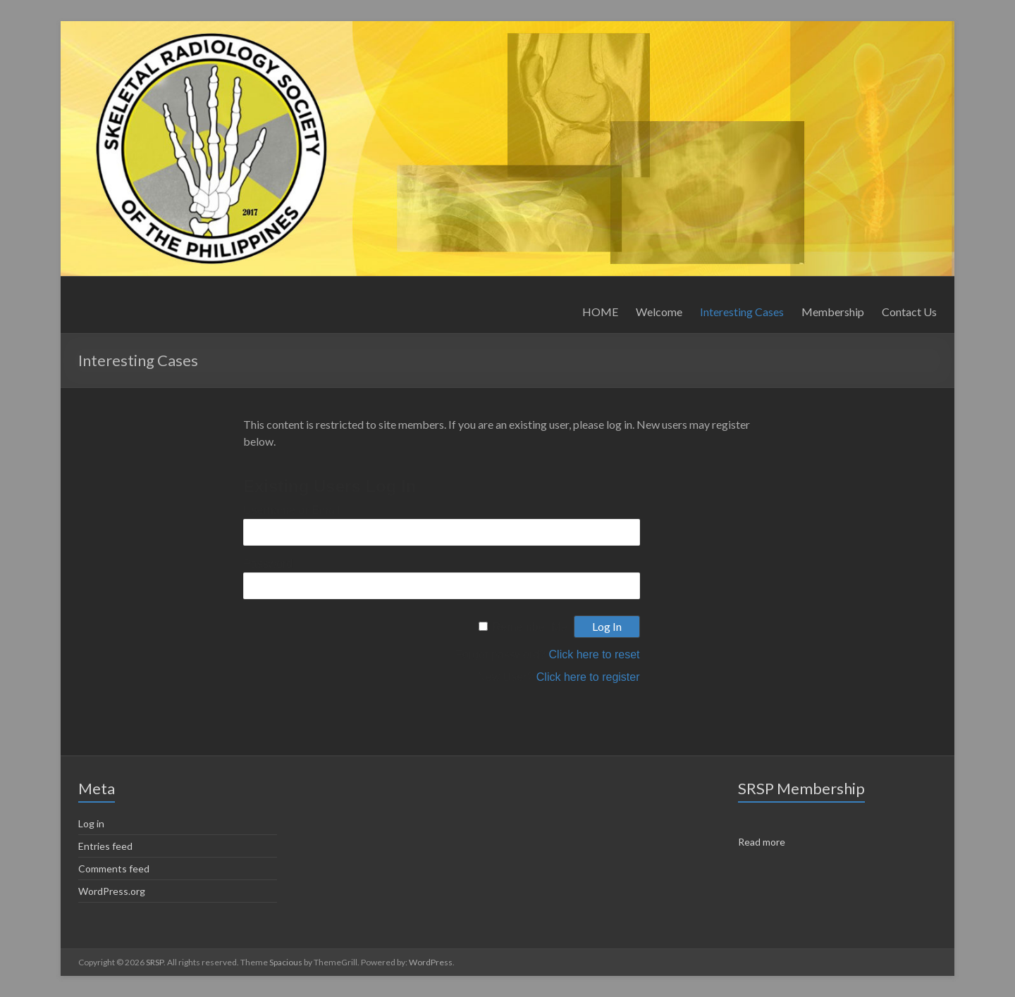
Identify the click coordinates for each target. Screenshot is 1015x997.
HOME (600, 311)
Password (268, 564)
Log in (91, 823)
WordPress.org (111, 891)
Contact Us (909, 311)
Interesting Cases (742, 311)
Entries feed (105, 846)
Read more (761, 842)
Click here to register (588, 677)
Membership (832, 311)
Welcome (659, 311)
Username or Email (291, 510)
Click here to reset (594, 654)
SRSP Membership (801, 788)
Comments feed (113, 868)
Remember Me (530, 627)
